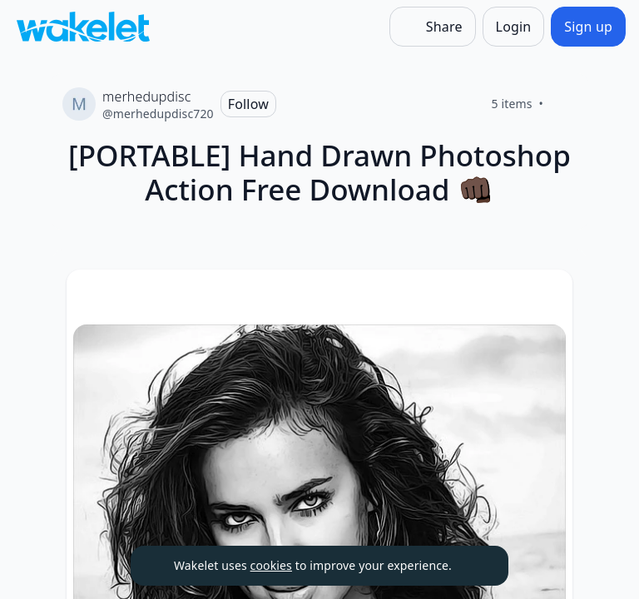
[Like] (563, 104)
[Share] (432, 27)
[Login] (514, 27)
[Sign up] (588, 27)
